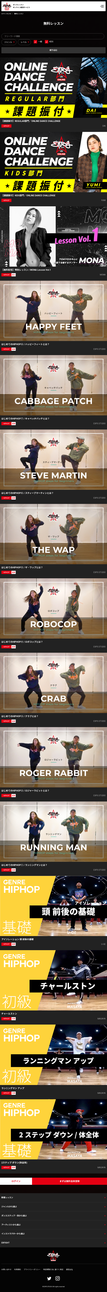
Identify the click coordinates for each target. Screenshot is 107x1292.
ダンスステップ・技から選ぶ (14, 1216)
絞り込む (53, 50)
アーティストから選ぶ (11, 1225)
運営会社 (69, 1270)
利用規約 (17, 1270)
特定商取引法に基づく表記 (53, 1270)
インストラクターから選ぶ (13, 1234)
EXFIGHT (5, 1243)
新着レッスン (7, 1197)
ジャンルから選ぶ (9, 1206)
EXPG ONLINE (6, 14)
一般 (40, 41)
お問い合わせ (6, 1270)
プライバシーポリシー (32, 1270)
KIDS (51, 41)
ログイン (16, 1181)
